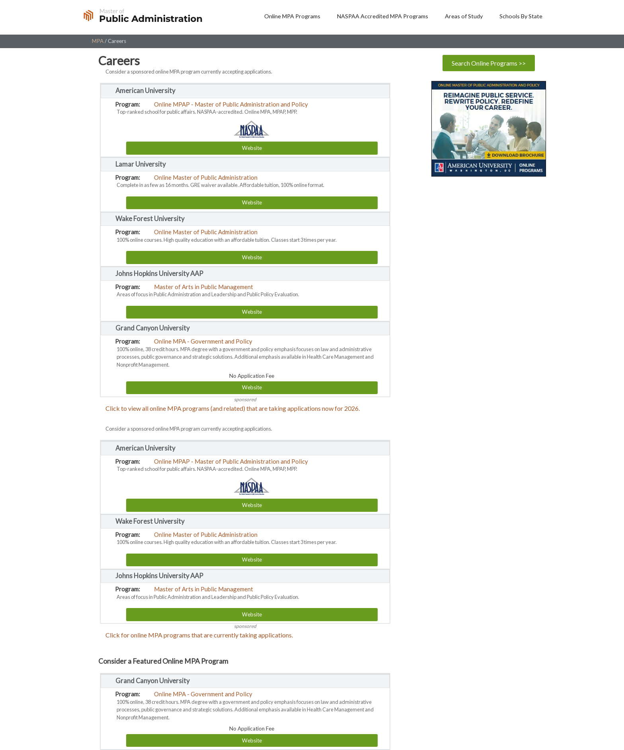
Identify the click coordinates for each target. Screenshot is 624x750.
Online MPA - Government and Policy (203, 341)
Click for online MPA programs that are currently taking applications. (199, 635)
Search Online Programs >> (489, 63)
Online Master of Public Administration (205, 177)
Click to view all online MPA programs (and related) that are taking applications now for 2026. (232, 408)
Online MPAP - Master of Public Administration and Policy (231, 104)
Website (252, 148)
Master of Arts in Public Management (203, 286)
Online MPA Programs (292, 16)
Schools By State (520, 16)
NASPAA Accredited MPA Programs (382, 16)
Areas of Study (464, 16)
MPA (97, 41)
